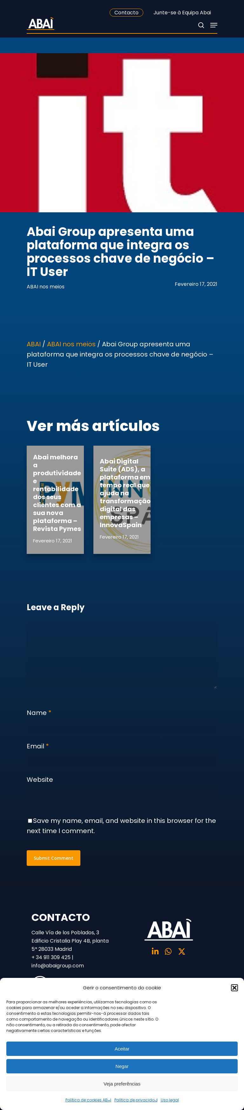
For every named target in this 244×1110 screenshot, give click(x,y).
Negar (122, 1066)
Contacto (126, 12)
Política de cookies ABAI (88, 1100)
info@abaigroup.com (57, 965)
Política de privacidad (136, 1100)
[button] (234, 988)
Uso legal (170, 1100)
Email (38, 746)
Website (40, 779)
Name (39, 712)
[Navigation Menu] (213, 25)
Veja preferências (122, 1083)
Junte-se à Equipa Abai (182, 12)
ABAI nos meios (45, 286)
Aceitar (122, 1048)
